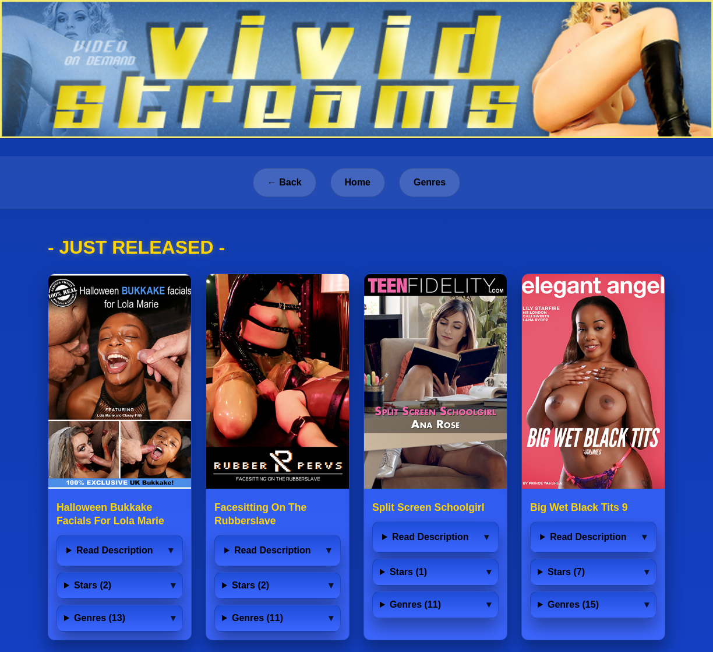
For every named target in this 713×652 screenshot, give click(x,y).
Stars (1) (408, 572)
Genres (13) (99, 618)
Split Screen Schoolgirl (428, 507)
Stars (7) (566, 572)
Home (357, 182)
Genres (430, 182)
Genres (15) (573, 604)
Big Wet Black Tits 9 (579, 507)
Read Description (114, 550)
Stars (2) (92, 585)
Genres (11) (257, 618)
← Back (284, 182)
